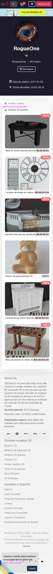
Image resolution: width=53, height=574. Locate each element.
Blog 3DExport (11, 473)
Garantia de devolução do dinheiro (21, 522)
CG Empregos (11, 478)
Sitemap (26, 546)
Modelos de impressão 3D (17, 450)
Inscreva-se (44, 4)
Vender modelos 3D (14, 464)
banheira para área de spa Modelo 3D (22, 234)
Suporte (8, 489)
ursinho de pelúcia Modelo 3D (19, 276)
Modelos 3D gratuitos (16, 110)
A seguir (35, 61)
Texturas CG (10, 459)
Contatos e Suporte (17, 484)
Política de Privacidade (16, 512)
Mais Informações (13, 562)
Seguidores (19, 61)
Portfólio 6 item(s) (14, 103)
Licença (8, 503)
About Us (10, 378)
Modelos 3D (10, 445)
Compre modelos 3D (18, 440)
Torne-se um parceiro (15, 468)
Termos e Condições (14, 517)
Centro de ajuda (12, 494)
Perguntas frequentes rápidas (19, 498)
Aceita (32, 568)
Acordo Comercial (13, 508)
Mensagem (26, 69)
